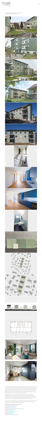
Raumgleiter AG (12, 413)
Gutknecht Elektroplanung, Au (13, 411)
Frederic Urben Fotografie (10, 414)
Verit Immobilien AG (13, 407)
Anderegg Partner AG (21, 408)
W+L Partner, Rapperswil (10, 410)
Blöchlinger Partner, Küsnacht (13, 409)
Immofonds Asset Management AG (12, 406)
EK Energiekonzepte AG (11, 412)
